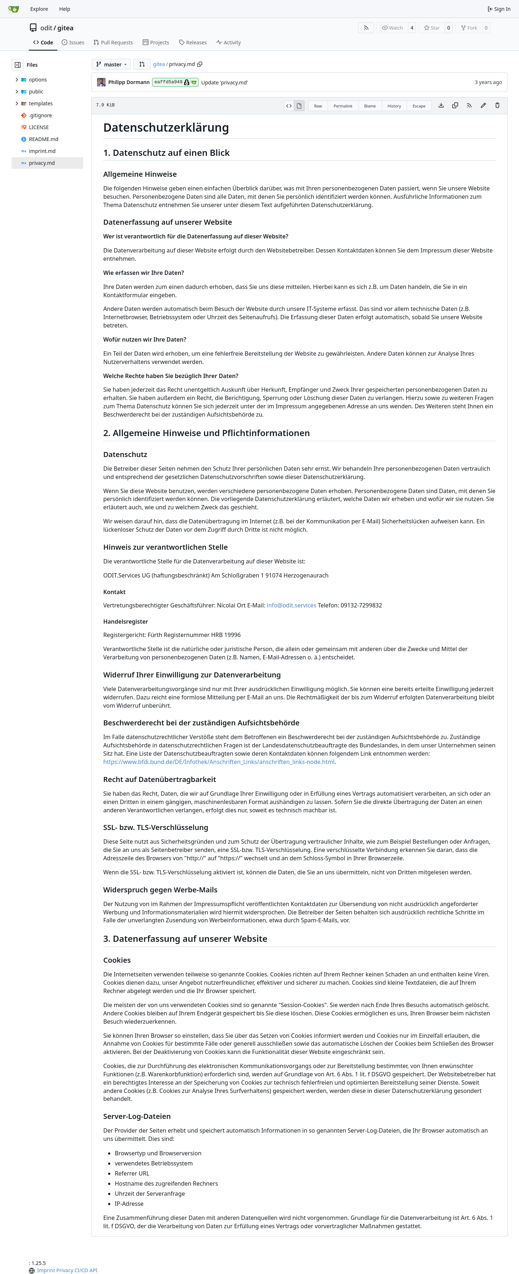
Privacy (64, 1270)
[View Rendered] (299, 105)
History (394, 106)
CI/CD (81, 1270)
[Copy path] (199, 64)
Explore (39, 8)
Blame (370, 106)
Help (64, 8)
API (93, 1270)
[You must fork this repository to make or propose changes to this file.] (483, 106)
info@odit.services (291, 605)
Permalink (343, 106)
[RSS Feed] (366, 27)
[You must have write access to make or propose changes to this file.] (497, 106)
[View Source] (289, 105)
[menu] (32, 1271)
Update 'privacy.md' (224, 82)
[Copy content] (455, 106)
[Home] (14, 9)
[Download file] (441, 106)
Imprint (46, 1270)
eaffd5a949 (175, 82)
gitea (65, 27)
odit (46, 27)
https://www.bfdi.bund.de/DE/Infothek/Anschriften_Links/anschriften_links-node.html (218, 762)
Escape (419, 106)
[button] (142, 64)
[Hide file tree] (18, 65)
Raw (318, 106)
